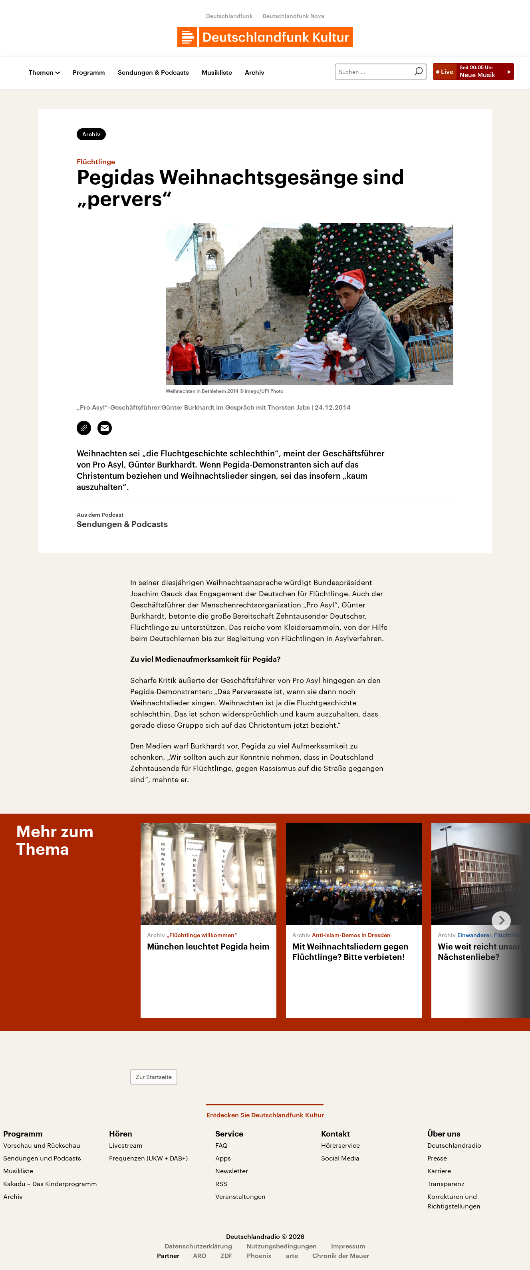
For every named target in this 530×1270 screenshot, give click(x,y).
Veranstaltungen (240, 1196)
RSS (221, 1183)
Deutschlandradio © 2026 (265, 1236)
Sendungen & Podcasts (153, 72)
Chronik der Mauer (340, 1255)
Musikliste (217, 72)
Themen (41, 72)
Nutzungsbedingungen (281, 1246)
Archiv (254, 72)
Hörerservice (340, 1145)
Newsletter (231, 1170)
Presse (437, 1158)
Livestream (126, 1145)
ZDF (226, 1255)
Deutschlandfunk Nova (293, 15)
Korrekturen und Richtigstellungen (453, 1201)
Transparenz (445, 1183)
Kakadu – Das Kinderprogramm (50, 1183)
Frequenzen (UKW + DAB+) (148, 1158)
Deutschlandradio (454, 1145)
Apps (223, 1158)
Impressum (348, 1246)
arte (292, 1255)
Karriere (439, 1170)
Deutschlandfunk (229, 15)
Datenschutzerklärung (198, 1246)
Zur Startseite (154, 1076)
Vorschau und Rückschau (41, 1145)
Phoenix (259, 1255)
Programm (89, 72)
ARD (199, 1255)
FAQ (221, 1145)
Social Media (340, 1158)
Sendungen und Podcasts (42, 1158)
